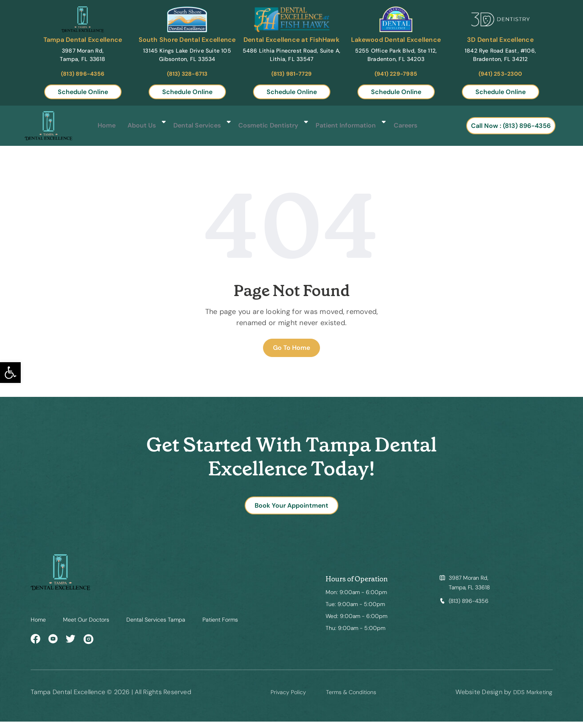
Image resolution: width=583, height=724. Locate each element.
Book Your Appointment (291, 506)
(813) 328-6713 (187, 73)
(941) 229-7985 (396, 73)
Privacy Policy (283, 694)
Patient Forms (238, 622)
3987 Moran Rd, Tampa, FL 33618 (469, 585)
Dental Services (195, 125)
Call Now (514, 126)
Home (106, 125)
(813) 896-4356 (82, 73)
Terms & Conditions (351, 694)
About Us (141, 125)
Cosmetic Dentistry (265, 125)
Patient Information (339, 125)
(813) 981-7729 (291, 73)
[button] (10, 372)
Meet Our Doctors (91, 622)
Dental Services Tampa (167, 622)
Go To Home (291, 347)
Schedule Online (83, 92)
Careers (397, 125)
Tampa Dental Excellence (82, 39)
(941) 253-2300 (500, 73)
